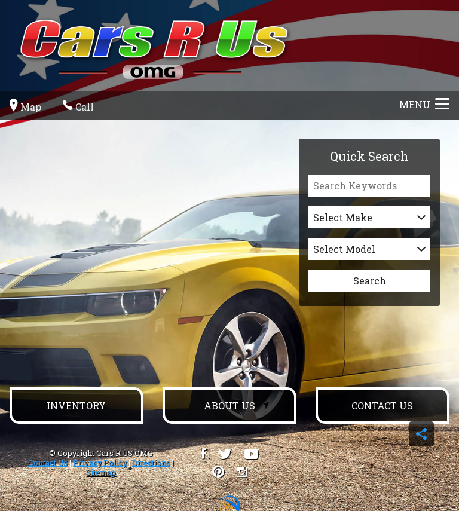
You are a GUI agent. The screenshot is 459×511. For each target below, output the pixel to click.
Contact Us (48, 462)
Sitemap (101, 472)
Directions (151, 462)
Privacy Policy (100, 462)
